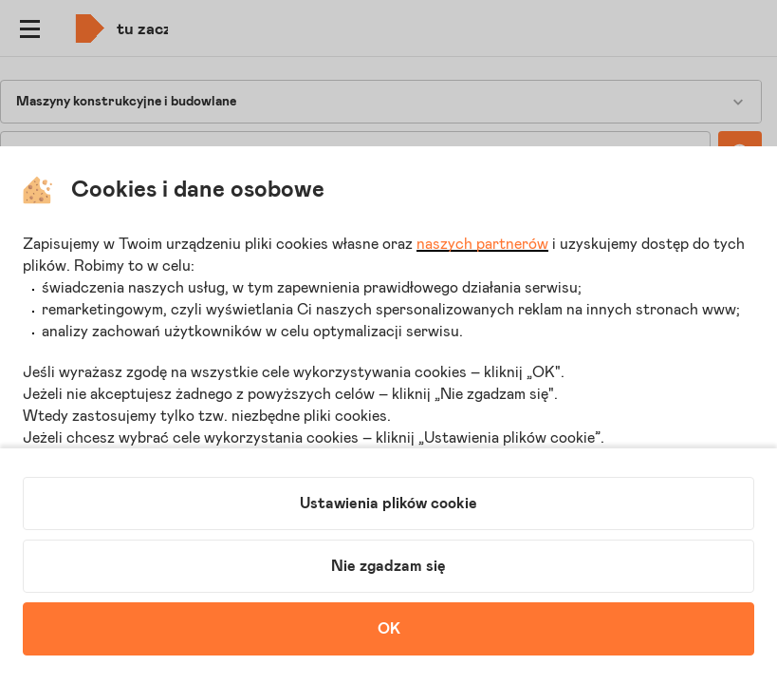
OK (389, 628)
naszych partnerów (482, 244)
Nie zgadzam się (388, 566)
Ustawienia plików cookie (388, 503)
